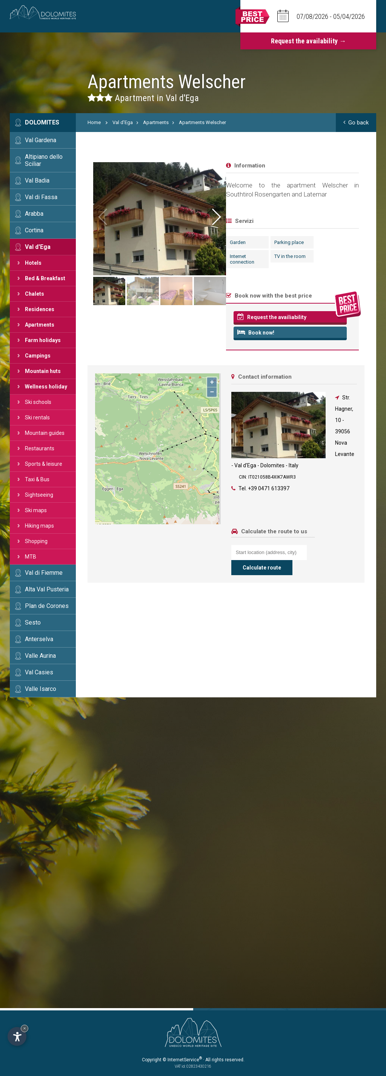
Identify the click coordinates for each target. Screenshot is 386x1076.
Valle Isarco (40, 688)
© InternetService (182, 1059)
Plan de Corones (47, 605)
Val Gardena (40, 140)
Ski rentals (37, 417)
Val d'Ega (38, 246)
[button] (355, 216)
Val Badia (37, 180)
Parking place (151, 242)
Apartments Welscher (202, 122)
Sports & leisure (43, 464)
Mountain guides (45, 433)
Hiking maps (39, 526)
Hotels (33, 263)
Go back (356, 122)
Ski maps (36, 510)
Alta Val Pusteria (47, 589)
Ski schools (38, 402)
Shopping (36, 541)
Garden (99, 242)
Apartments (39, 325)
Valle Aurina (40, 655)
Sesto (33, 622)
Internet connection (103, 259)
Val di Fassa (41, 197)
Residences (39, 309)
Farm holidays (43, 340)
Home (94, 122)
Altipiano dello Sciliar (44, 160)
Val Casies (39, 672)
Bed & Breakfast (45, 278)
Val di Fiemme (44, 572)
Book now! (117, 332)
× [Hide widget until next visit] (24, 1028)
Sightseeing (39, 495)
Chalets (34, 294)
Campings (38, 356)
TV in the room (152, 256)
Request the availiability (133, 316)
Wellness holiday (46, 387)
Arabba (34, 213)
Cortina (34, 230)
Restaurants (39, 448)
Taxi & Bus (37, 479)
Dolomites (42, 122)
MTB (30, 557)
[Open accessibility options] (17, 1036)
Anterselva (39, 639)
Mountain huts (43, 371)
